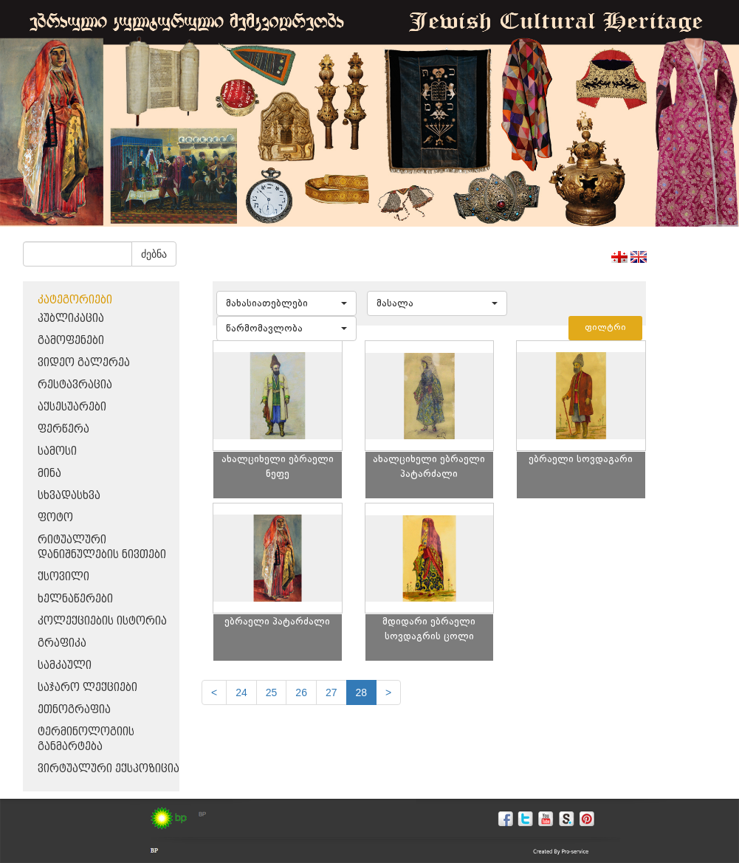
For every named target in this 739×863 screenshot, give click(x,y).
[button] (286, 303)
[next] (388, 692)
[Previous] (214, 692)
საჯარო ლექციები (87, 687)
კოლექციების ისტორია (102, 621)
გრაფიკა (62, 643)
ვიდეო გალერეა (84, 363)
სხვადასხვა (69, 495)
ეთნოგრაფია (74, 710)
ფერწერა (63, 429)
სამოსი (57, 451)
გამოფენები (71, 340)
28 (362, 692)
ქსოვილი (63, 577)
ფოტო (55, 518)
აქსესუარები (72, 407)
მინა (49, 473)
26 (301, 692)
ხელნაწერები (75, 599)
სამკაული (65, 665)
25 (272, 692)
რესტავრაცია (75, 385)
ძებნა (154, 254)
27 (331, 692)
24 (241, 692)
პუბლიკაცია (71, 318)
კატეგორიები (75, 300)
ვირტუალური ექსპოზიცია (108, 769)
